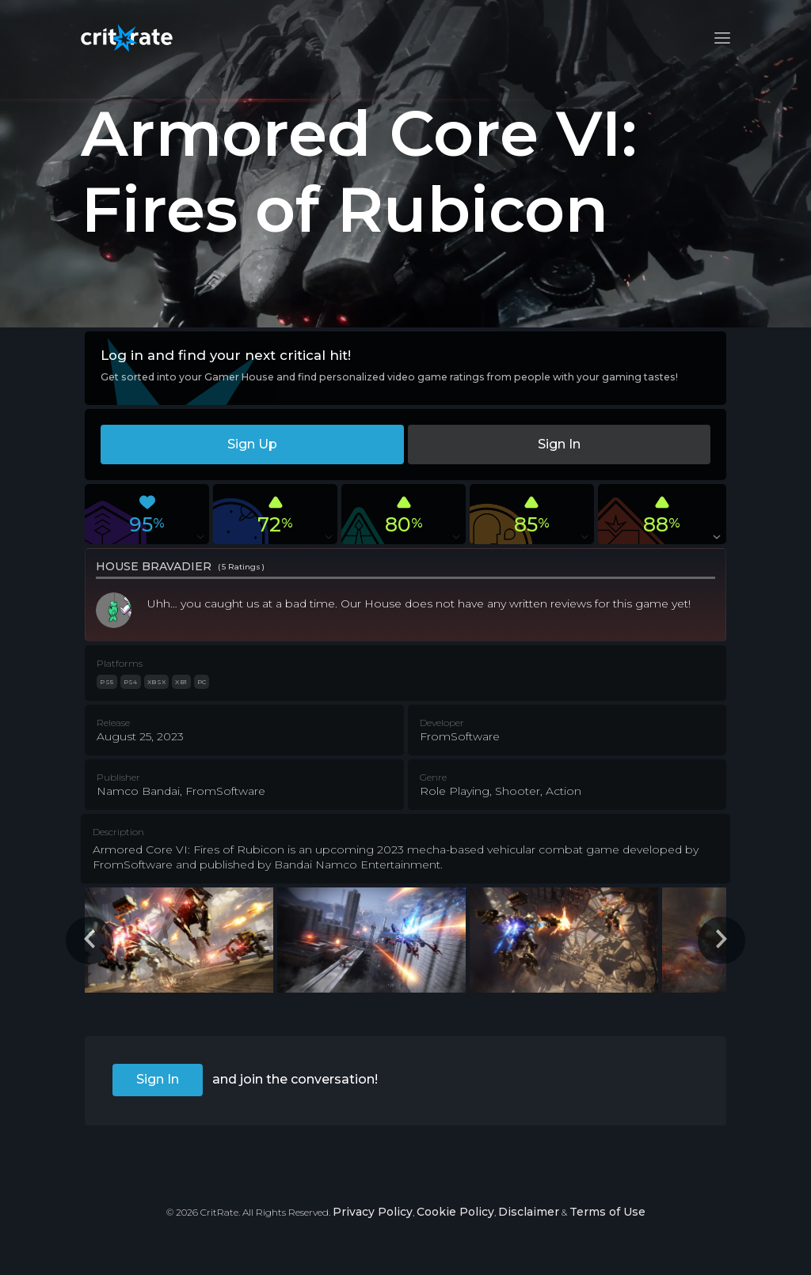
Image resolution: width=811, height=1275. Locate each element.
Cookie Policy (455, 1212)
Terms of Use (607, 1212)
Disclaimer (528, 1212)
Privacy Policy (373, 1212)
